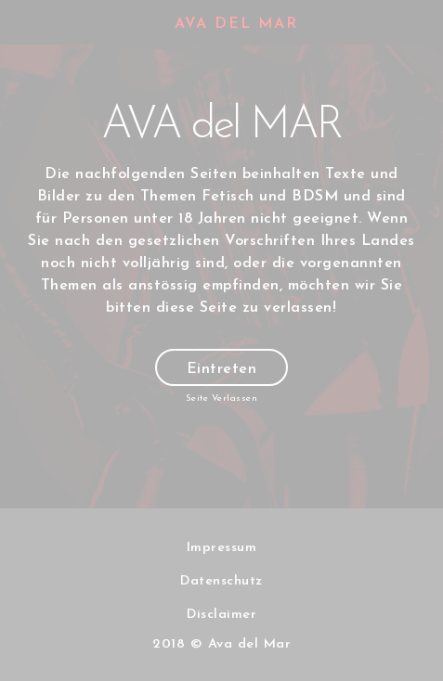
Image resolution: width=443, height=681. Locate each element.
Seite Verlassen (222, 398)
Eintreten (222, 369)
